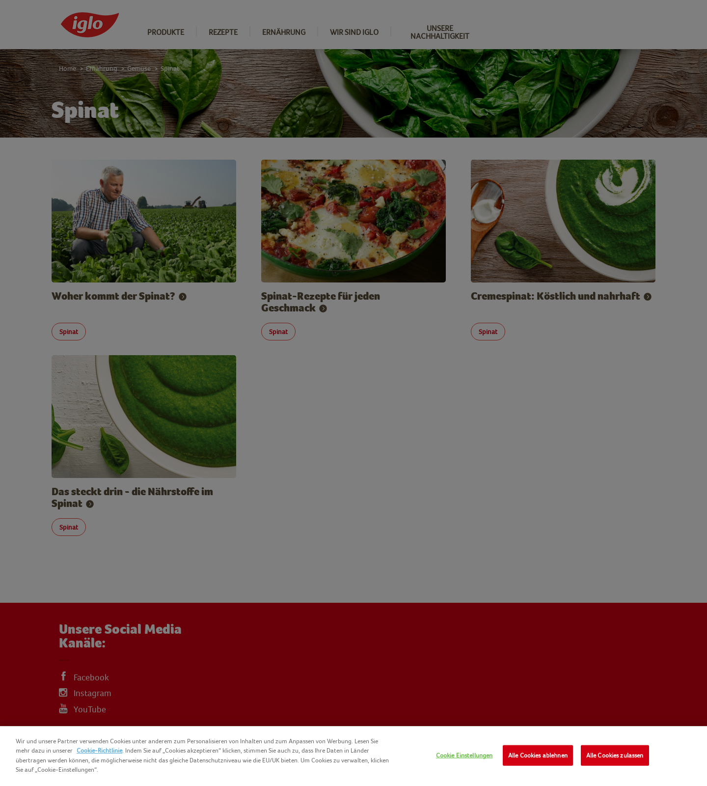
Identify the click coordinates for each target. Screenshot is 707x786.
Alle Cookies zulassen (615, 755)
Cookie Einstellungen (464, 755)
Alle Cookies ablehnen (538, 755)
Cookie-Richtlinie (99, 750)
